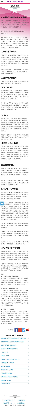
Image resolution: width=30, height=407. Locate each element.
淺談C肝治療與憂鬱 (5, 366)
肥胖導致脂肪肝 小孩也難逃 (7, 362)
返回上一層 (2, 204)
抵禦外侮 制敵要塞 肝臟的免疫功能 (9, 376)
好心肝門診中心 (8, 403)
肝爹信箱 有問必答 (5, 383)
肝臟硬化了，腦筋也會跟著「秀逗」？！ (10, 359)
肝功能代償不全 (4, 352)
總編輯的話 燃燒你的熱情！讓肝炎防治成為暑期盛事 (13, 338)
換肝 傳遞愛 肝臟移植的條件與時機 (9, 348)
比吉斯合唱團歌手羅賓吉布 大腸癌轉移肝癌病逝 (12, 341)
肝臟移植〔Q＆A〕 (5, 355)
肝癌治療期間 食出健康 (6, 373)
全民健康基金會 (21, 403)
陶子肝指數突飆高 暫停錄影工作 (8, 345)
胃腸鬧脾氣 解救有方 (6, 380)
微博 (27, 330)
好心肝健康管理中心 (8, 400)
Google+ (20, 330)
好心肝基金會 (21, 400)
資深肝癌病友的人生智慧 (7, 369)
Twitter (23, 330)
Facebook (16, 330)
